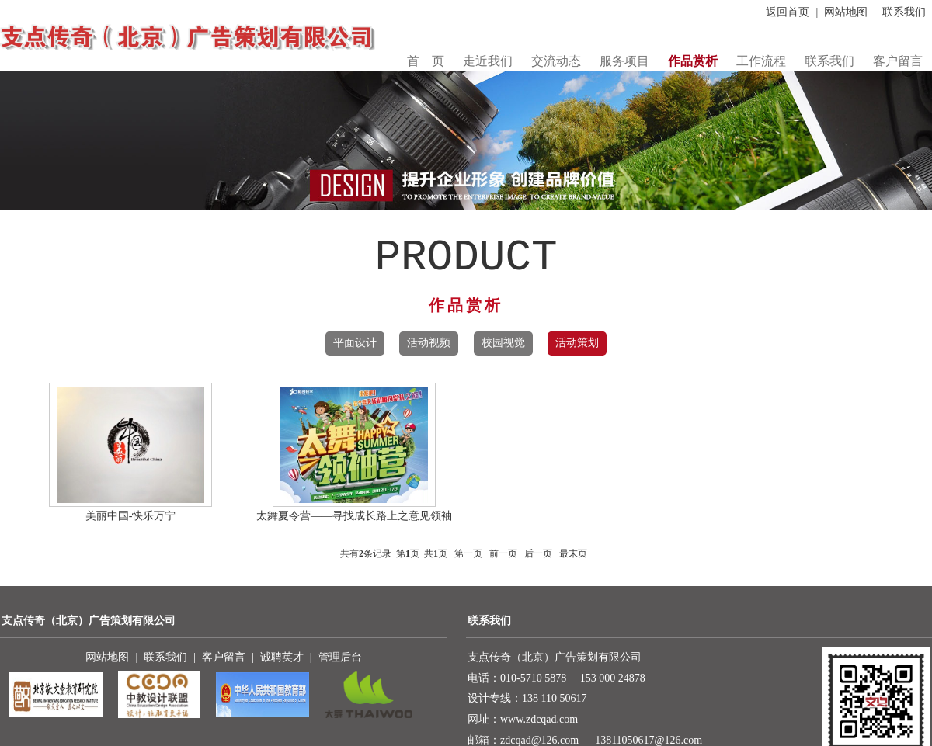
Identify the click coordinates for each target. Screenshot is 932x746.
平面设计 (355, 343)
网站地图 (846, 12)
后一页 (538, 553)
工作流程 (761, 61)
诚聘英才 (282, 657)
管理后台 (340, 657)
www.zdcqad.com (539, 719)
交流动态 (556, 61)
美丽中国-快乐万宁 (130, 516)
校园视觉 (503, 343)
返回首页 (787, 12)
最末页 (573, 553)
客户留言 (898, 61)
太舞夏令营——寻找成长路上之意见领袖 (354, 516)
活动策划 (577, 343)
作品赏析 (693, 61)
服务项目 (624, 61)
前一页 (503, 553)
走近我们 (488, 61)
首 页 (425, 61)
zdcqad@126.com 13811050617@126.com (601, 740)
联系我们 (904, 12)
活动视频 (428, 343)
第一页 (468, 553)
